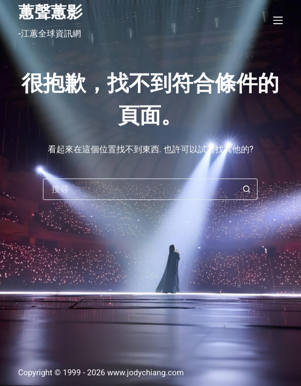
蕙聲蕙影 (50, 12)
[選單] (278, 20)
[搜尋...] (139, 189)
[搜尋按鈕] (246, 189)
